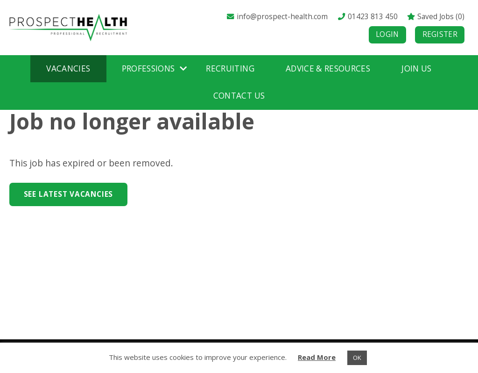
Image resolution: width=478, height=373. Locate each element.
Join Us (416, 68)
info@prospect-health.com (277, 17)
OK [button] (357, 357)
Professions (148, 68)
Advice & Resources (328, 68)
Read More (317, 357)
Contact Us (239, 95)
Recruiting (230, 68)
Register (439, 34)
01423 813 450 (367, 17)
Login (387, 34)
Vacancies (68, 68)
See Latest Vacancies (68, 194)
